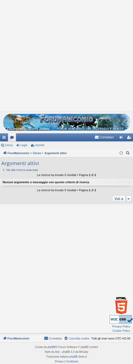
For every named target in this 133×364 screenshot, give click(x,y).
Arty (57, 351)
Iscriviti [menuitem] (130, 138)
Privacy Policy (121, 326)
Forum (13, 138)
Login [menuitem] (122, 138)
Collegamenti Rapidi (5, 138)
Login (23, 145)
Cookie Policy (121, 330)
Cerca (9, 145)
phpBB (51, 347)
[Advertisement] (65, 55)
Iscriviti (39, 145)
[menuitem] (104, 137)
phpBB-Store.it (78, 356)
